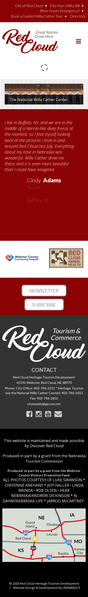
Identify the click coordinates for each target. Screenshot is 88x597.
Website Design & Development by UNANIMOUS (46, 588)
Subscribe (44, 304)
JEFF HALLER (57, 485)
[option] (44, 159)
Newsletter (44, 290)
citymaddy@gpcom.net (44, 404)
